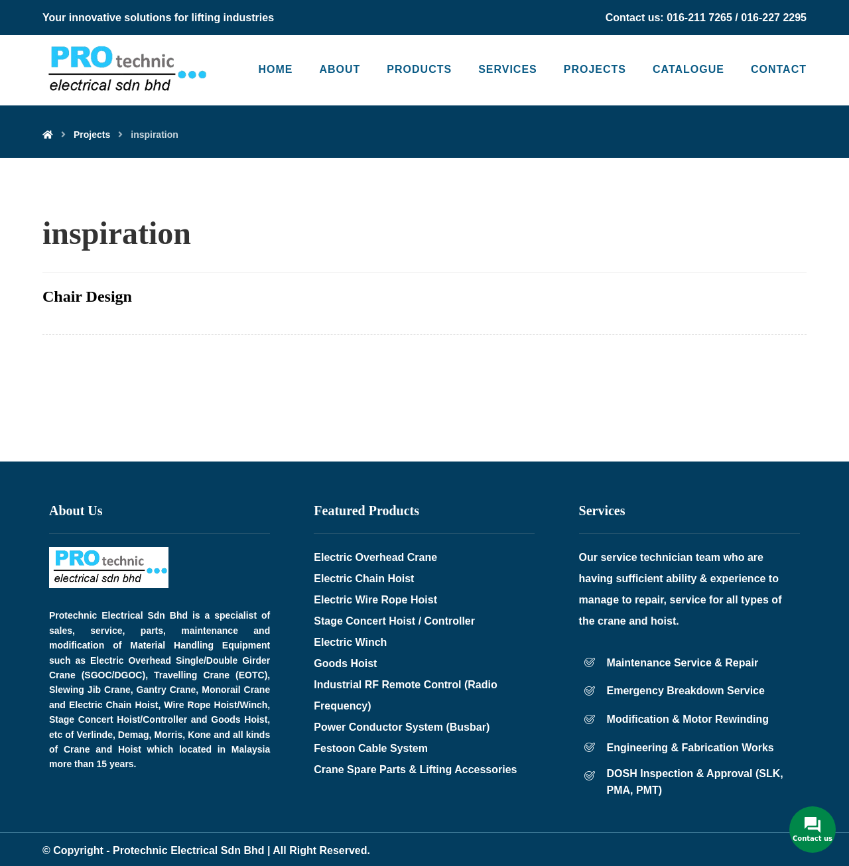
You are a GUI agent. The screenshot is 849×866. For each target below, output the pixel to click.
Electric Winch (350, 642)
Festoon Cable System (371, 748)
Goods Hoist (345, 663)
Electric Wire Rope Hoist (375, 599)
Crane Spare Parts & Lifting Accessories (415, 769)
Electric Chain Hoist (364, 578)
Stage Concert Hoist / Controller (394, 621)
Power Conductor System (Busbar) (402, 727)
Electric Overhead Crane (375, 557)
